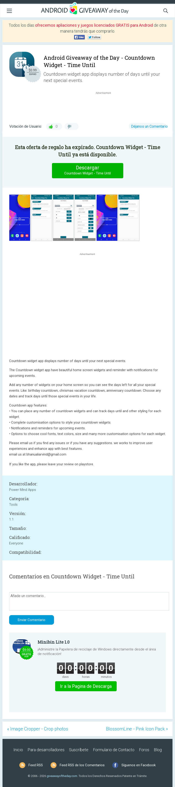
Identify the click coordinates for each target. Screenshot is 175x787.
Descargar (87, 170)
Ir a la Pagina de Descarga (86, 686)
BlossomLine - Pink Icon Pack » (137, 729)
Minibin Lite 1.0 (53, 642)
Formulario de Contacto (113, 749)
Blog (158, 749)
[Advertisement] (106, 106)
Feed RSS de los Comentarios (82, 765)
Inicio (18, 749)
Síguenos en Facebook (138, 765)
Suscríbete (78, 749)
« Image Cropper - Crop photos (37, 729)
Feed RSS (35, 765)
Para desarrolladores (46, 749)
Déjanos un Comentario (149, 126)
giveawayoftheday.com (62, 776)
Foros (144, 749)
